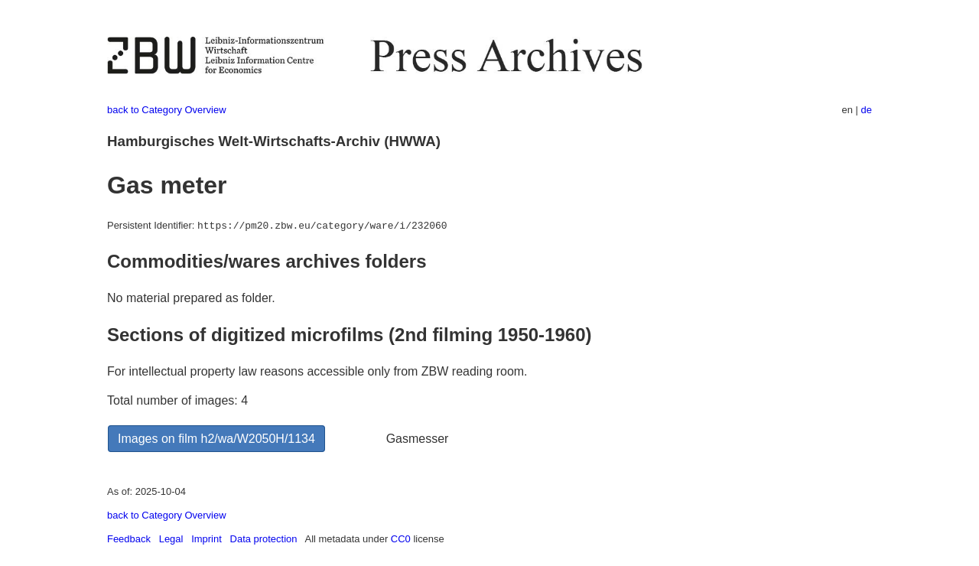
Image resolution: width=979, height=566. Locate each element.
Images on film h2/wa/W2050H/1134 (216, 438)
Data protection (264, 539)
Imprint (206, 539)
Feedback (129, 539)
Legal (171, 539)
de (866, 109)
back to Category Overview (166, 109)
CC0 (401, 539)
